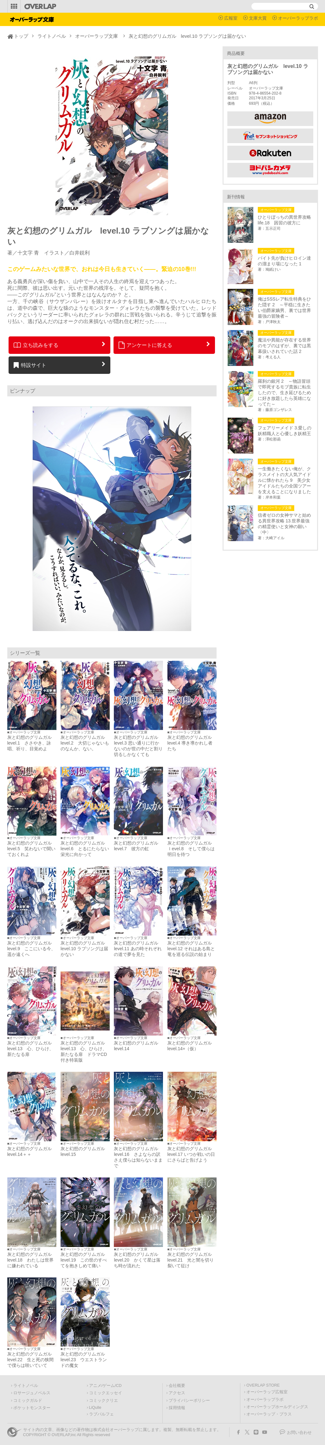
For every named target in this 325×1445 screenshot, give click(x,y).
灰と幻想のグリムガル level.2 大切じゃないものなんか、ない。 (85, 743)
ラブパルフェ (101, 1414)
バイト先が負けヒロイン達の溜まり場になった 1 (284, 260)
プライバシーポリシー (189, 1400)
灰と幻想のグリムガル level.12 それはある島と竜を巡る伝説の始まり (191, 948)
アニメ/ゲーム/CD (105, 1385)
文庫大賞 (258, 18)
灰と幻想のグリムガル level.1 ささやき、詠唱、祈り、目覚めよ (31, 743)
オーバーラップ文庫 (96, 36)
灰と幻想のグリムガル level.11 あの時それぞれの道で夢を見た (137, 948)
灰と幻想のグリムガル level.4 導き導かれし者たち (191, 743)
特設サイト (30, 364)
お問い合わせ (299, 1432)
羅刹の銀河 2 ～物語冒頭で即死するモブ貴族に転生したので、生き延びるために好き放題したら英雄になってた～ (284, 393)
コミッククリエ (103, 1400)
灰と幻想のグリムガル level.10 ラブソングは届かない (85, 948)
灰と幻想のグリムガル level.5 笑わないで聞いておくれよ (31, 848)
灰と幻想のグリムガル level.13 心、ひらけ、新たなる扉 (31, 1048)
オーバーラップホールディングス (277, 1407)
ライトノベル (51, 36)
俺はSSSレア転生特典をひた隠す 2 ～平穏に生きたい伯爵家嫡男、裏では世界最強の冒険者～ (284, 307)
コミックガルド (27, 1400)
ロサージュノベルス (31, 1393)
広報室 (230, 18)
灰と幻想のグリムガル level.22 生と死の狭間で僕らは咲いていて (31, 1359)
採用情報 (177, 1408)
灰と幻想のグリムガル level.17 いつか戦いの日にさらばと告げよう (191, 1154)
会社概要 (177, 1385)
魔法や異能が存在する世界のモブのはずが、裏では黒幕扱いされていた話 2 (284, 345)
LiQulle (95, 1407)
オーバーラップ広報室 (267, 1392)
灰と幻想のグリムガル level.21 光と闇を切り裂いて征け (191, 1260)
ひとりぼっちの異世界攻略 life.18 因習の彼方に (285, 220)
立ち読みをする (36, 344)
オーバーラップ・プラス (269, 1414)
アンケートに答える (145, 344)
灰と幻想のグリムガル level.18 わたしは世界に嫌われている (31, 1260)
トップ (21, 36)
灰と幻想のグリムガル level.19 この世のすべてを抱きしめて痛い (85, 1260)
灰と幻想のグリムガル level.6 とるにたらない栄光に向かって (85, 848)
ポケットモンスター (31, 1408)
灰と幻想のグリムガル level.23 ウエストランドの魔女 (85, 1359)
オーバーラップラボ (298, 18)
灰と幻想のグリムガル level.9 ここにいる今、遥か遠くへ (31, 948)
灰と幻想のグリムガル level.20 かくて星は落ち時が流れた (138, 1260)
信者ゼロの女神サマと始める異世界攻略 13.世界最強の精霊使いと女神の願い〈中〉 (284, 524)
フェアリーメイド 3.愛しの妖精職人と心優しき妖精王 (285, 430)
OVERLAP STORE (263, 1385)
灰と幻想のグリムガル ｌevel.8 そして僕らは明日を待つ (191, 848)
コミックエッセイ (105, 1393)
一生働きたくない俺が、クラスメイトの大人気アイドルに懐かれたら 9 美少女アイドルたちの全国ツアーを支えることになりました (284, 480)
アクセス (177, 1393)
